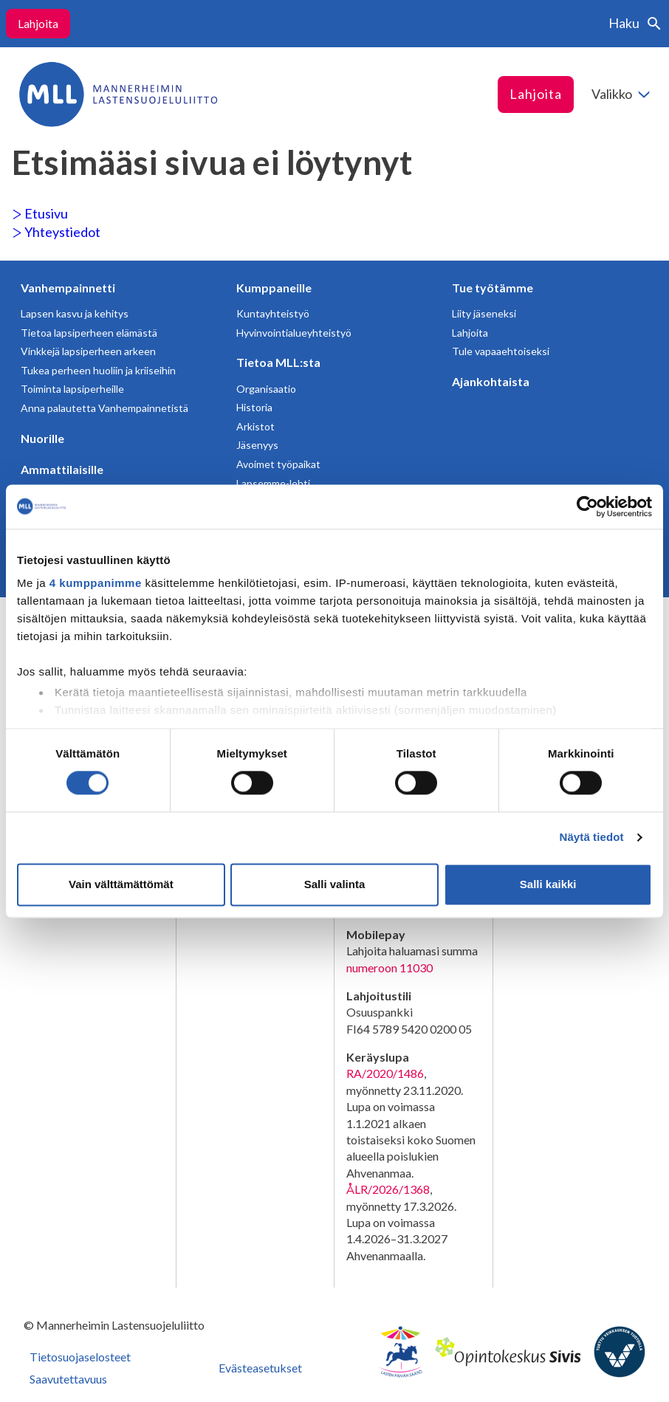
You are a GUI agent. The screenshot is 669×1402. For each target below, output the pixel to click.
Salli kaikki (548, 884)
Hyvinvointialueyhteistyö (293, 332)
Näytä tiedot (592, 837)
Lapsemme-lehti (273, 483)
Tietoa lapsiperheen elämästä (89, 332)
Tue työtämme (492, 288)
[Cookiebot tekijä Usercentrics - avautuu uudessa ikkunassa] (587, 506)
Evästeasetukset (260, 1368)
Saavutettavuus (68, 1379)
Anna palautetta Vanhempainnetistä (104, 408)
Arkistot (255, 426)
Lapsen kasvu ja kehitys (74, 313)
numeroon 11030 (389, 968)
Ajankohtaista (490, 381)
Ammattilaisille (62, 469)
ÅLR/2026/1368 (388, 1189)
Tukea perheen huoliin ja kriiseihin (98, 370)
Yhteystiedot (56, 232)
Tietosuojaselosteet (80, 1357)
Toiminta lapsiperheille (72, 388)
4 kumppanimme (95, 583)
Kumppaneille (274, 288)
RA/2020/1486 (385, 1073)
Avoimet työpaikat (278, 464)
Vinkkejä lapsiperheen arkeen (88, 351)
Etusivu (40, 213)
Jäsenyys (257, 445)
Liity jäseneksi (484, 313)
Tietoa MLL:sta (278, 362)
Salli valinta (335, 884)
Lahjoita (38, 23)
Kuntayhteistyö (272, 313)
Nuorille (42, 438)
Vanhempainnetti (68, 288)
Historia (254, 407)
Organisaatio (266, 388)
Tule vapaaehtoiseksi (500, 351)
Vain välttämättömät (121, 884)
